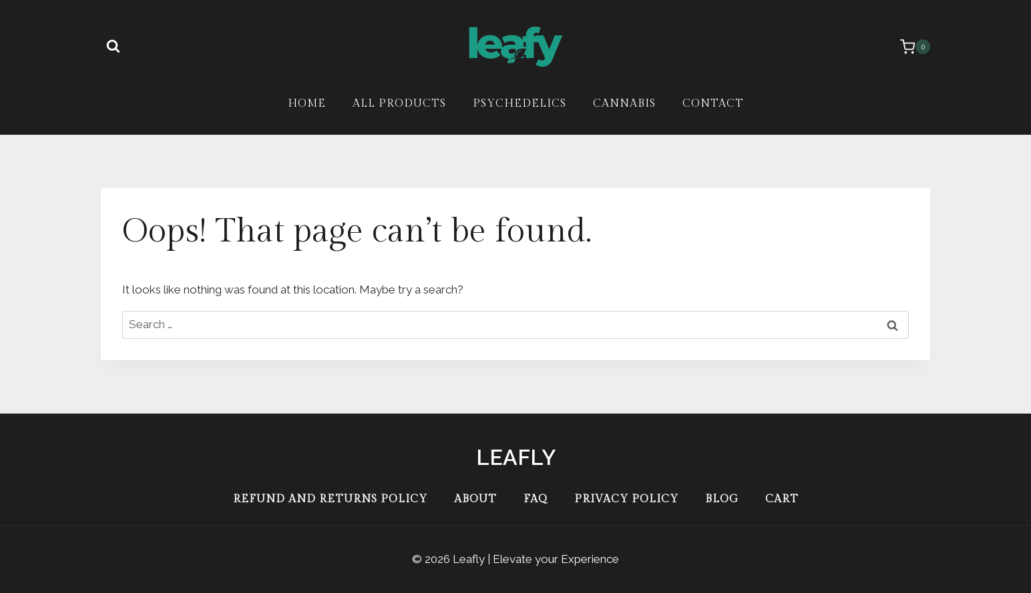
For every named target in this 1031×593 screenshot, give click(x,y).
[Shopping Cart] (908, 46)
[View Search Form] (113, 47)
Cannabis (624, 103)
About (475, 499)
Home (307, 103)
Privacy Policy (626, 499)
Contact (713, 103)
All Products (399, 103)
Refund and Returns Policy (330, 499)
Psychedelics (519, 103)
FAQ (536, 499)
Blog (722, 499)
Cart (782, 499)
